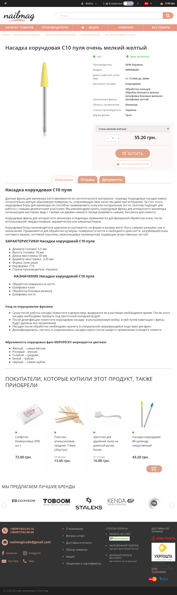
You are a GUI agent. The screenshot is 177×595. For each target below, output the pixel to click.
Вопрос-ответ (75, 536)
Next (172, 505)
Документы (112, 179)
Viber (31, 561)
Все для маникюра (24, 590)
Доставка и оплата (79, 543)
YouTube (13, 561)
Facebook (11, 553)
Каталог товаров (19, 27)
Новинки (123, 27)
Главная (6, 34)
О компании (74, 529)
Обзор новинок (76, 550)
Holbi (155, 568)
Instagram (35, 553)
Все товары (158, 27)
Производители (54, 27)
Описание (64, 179)
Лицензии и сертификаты (83, 563)
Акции (92, 27)
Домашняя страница (5, 3)
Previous (4, 505)
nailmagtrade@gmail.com (30, 542)
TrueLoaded (159, 571)
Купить (154, 468)
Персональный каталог (135, 164)
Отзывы (88, 179)
